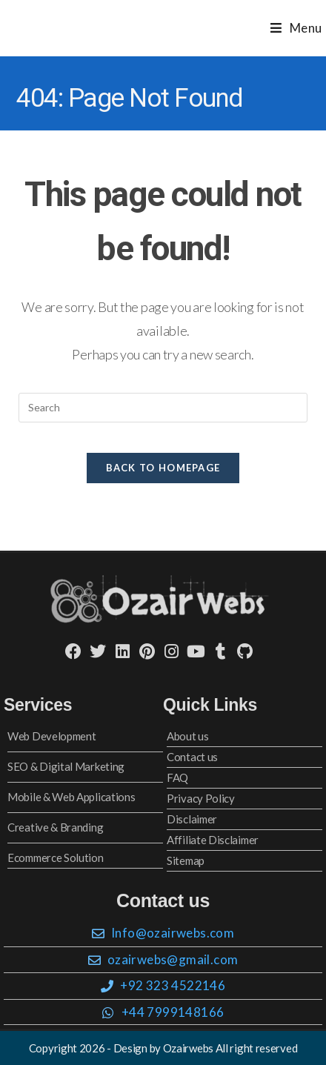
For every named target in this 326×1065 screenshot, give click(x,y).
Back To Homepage (163, 468)
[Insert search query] (163, 407)
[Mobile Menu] (296, 28)
